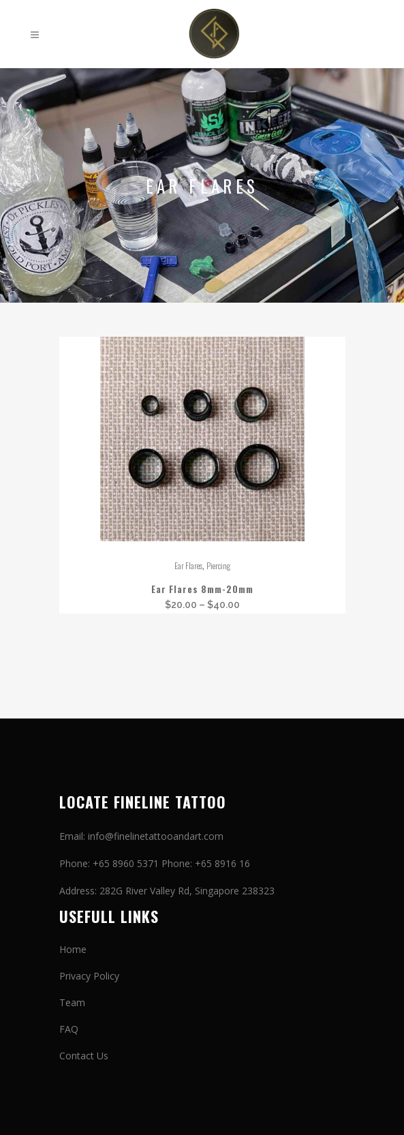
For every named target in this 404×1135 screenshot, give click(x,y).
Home (73, 949)
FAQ (68, 1029)
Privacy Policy (89, 975)
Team (72, 1002)
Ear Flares (188, 565)
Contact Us (83, 1055)
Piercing (218, 565)
